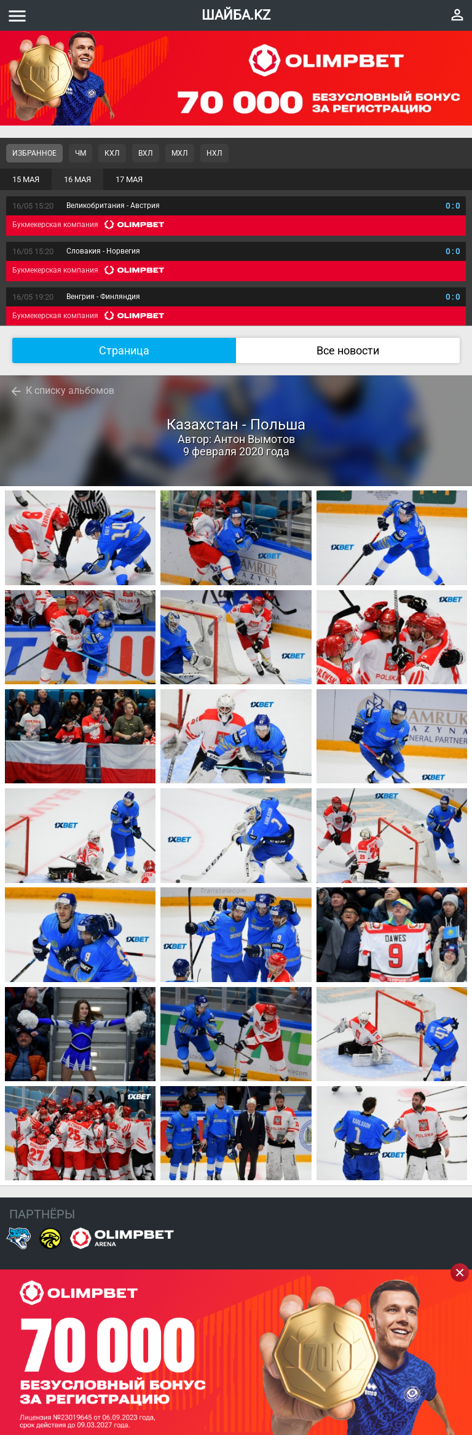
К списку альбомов (70, 390)
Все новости (348, 350)
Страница (124, 350)
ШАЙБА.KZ (236, 15)
